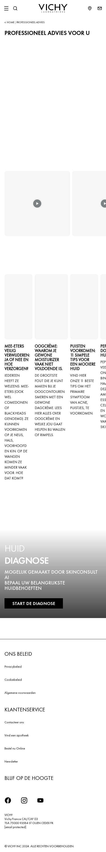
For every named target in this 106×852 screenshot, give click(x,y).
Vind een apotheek (17, 735)
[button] (37, 207)
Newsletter (11, 761)
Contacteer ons (14, 722)
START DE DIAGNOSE (33, 603)
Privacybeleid (13, 666)
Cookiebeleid (13, 680)
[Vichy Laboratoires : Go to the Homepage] (53, 8)
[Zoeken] (15, 8)
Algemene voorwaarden (20, 693)
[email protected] (15, 827)
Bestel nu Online (15, 748)
